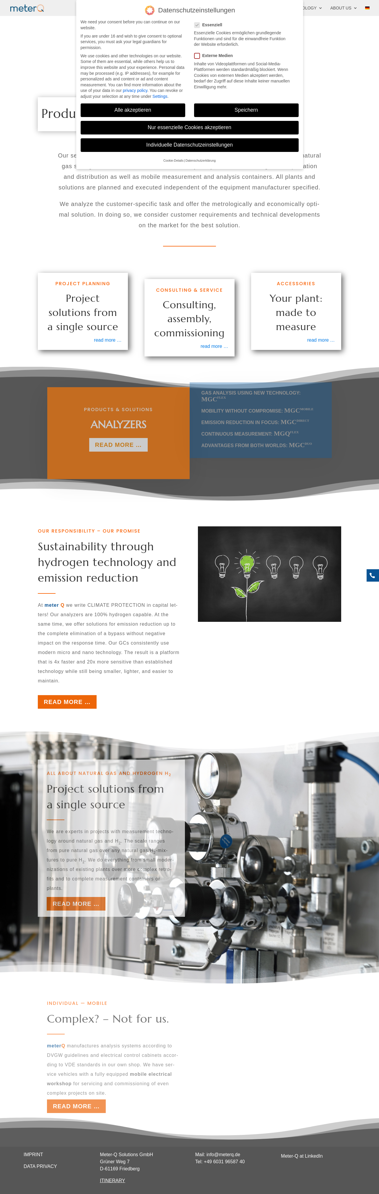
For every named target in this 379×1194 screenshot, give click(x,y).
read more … (107, 340)
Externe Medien (216, 54)
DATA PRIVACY (40, 1166)
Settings (159, 94)
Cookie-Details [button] (173, 158)
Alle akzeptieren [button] (132, 108)
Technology (302, 8)
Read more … (67, 702)
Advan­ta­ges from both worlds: (256, 440)
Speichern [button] (246, 108)
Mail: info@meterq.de (217, 1154)
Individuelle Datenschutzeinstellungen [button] (189, 143)
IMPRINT (33, 1154)
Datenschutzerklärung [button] (201, 158)
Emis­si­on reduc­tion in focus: (255, 417)
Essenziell (210, 23)
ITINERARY (112, 1180)
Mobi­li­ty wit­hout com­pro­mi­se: (257, 406)
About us (340, 8)
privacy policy (135, 88)
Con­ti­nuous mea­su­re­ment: (250, 428)
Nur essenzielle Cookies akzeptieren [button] (189, 126)
